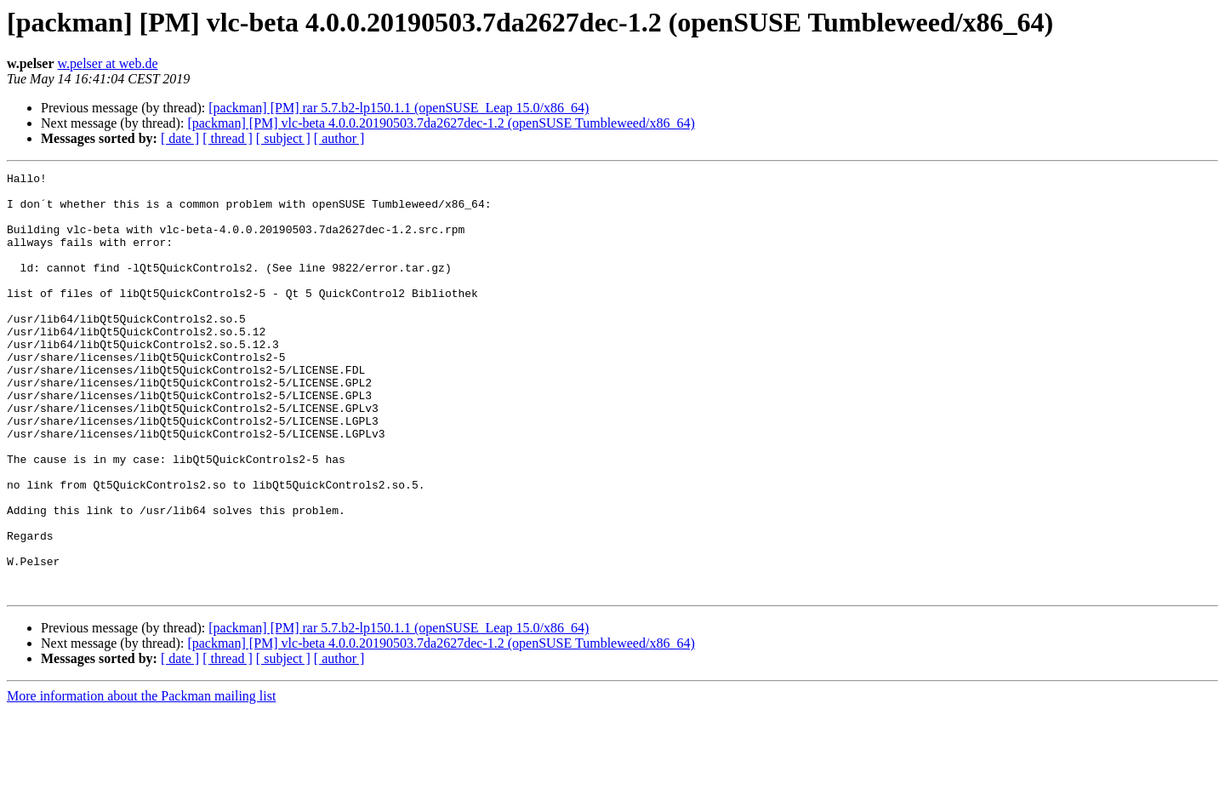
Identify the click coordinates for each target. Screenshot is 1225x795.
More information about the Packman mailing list (141, 780)
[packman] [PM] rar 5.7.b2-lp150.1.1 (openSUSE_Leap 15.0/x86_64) (398, 107)
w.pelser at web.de (108, 63)
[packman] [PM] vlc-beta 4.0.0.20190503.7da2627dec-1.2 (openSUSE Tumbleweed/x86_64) (440, 123)
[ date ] (180, 138)
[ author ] (339, 138)
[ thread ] (227, 138)
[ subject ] (283, 138)
